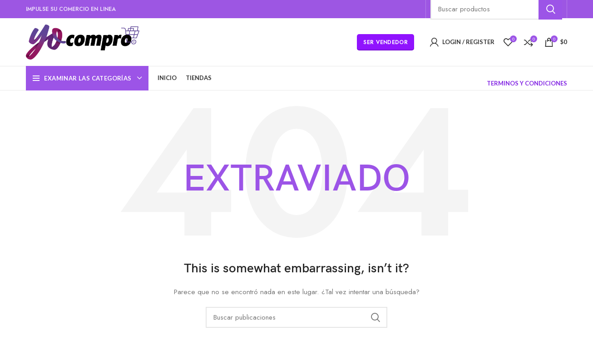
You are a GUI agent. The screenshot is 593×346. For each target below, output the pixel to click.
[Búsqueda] (296, 317)
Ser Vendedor (385, 42)
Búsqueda (375, 317)
